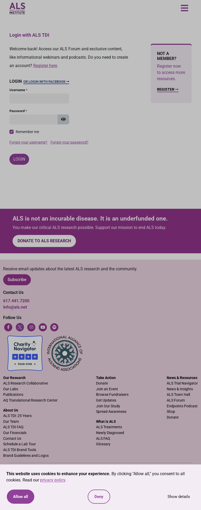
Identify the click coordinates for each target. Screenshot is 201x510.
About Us (10, 410)
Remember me (27, 132)
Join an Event (107, 389)
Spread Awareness (111, 411)
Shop (171, 411)
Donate (102, 383)
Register (167, 89)
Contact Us (12, 438)
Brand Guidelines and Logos (26, 455)
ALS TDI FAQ (13, 427)
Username (18, 90)
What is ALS (106, 421)
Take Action (106, 378)
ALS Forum (176, 400)
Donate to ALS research (44, 240)
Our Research (14, 378)
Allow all (20, 496)
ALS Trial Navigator (182, 383)
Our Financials (14, 433)
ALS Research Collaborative (25, 383)
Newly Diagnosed (110, 433)
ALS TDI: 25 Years (17, 416)
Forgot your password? (69, 142)
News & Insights (180, 389)
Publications (13, 394)
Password (18, 111)
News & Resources (182, 378)
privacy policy (52, 480)
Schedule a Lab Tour (19, 444)
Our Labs (10, 389)
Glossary (103, 444)
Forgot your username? (28, 142)
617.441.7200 (16, 300)
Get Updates (106, 400)
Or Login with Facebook (46, 82)
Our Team (11, 421)
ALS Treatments (109, 427)
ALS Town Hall (178, 394)
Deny (98, 496)
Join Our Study (108, 406)
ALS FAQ (103, 438)
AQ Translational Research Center (30, 400)
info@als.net (15, 307)
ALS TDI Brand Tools (19, 450)
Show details (179, 496)
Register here (45, 65)
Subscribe (17, 279)
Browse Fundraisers (112, 394)
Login (19, 159)
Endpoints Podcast (182, 406)
